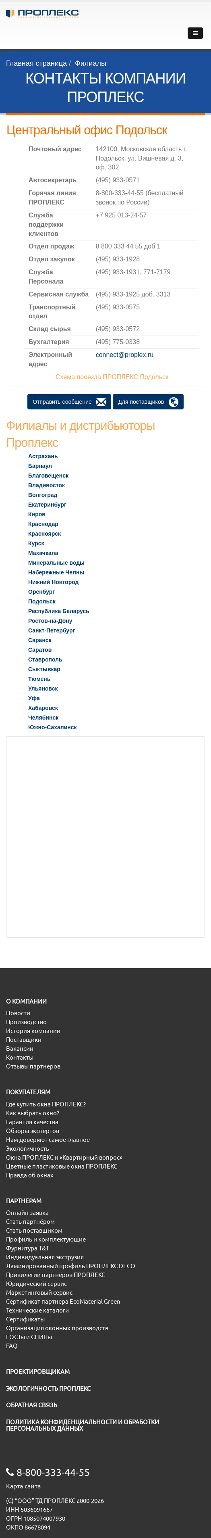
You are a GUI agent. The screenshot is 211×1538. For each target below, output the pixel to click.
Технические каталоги (37, 1310)
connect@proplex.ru (124, 354)
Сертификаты (25, 1319)
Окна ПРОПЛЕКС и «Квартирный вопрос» (64, 1157)
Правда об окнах (30, 1175)
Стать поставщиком (34, 1230)
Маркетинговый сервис (39, 1292)
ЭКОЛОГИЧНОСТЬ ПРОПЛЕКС (48, 1388)
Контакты (19, 1057)
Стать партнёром (30, 1221)
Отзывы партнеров (33, 1066)
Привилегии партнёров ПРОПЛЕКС (55, 1274)
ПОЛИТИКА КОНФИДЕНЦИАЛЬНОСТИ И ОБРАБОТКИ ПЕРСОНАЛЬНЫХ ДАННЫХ (82, 1425)
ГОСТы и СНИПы (29, 1336)
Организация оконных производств (57, 1328)
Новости (18, 1013)
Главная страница (36, 63)
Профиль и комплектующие (46, 1239)
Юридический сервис (36, 1283)
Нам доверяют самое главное (48, 1139)
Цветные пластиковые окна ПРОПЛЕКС (61, 1166)
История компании (33, 1030)
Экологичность (27, 1148)
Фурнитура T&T (27, 1248)
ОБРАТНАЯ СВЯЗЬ (31, 1405)
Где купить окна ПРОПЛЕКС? (46, 1104)
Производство (26, 1021)
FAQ (12, 1345)
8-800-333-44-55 (48, 1472)
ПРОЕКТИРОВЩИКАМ (38, 1371)
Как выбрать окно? (32, 1113)
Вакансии (19, 1048)
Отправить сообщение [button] (69, 402)
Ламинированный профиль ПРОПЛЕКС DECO (70, 1266)
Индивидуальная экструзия (45, 1257)
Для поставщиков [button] (148, 402)
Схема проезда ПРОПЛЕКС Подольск (112, 377)
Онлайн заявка (27, 1212)
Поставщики (23, 1039)
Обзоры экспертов (32, 1130)
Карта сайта (23, 1486)
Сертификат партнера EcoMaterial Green (63, 1301)
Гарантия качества (32, 1122)
